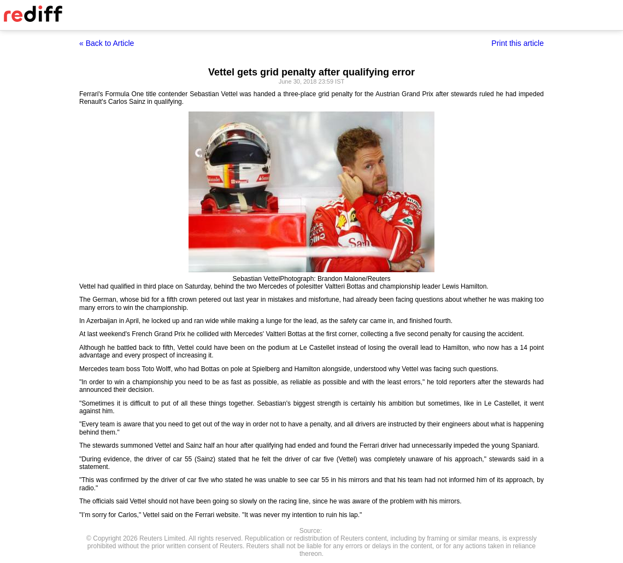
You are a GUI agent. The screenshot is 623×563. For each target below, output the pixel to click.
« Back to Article (106, 43)
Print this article (517, 43)
